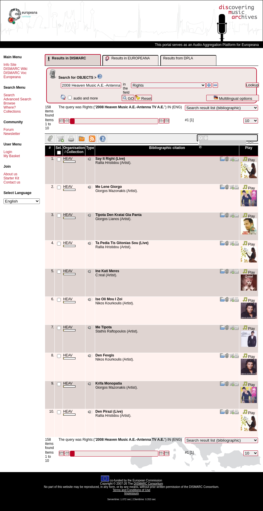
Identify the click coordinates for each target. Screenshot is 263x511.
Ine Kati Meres (107, 271)
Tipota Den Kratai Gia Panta (118, 215)
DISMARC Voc (15, 73)
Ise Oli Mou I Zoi (108, 299)
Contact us (12, 182)
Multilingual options (232, 98)
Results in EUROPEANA (127, 58)
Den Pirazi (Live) (109, 411)
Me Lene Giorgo (108, 187)
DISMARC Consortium (148, 483)
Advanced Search (17, 99)
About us (10, 174)
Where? (10, 107)
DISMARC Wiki (15, 69)
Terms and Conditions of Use (131, 490)
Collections (12, 111)
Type (90, 148)
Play (249, 160)
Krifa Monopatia (108, 383)
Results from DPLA (178, 58)
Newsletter (12, 134)
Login (8, 152)
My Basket (12, 156)
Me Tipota (103, 327)
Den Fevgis (104, 355)
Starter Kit (11, 178)
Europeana (12, 77)
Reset (143, 98)
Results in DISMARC (67, 58)
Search (9, 95)
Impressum (131, 493)
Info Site (10, 65)
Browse (9, 103)
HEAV (69, 160)
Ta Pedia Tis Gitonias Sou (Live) (122, 243)
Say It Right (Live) (110, 159)
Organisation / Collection (74, 150)
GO (128, 98)
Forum (9, 130)
